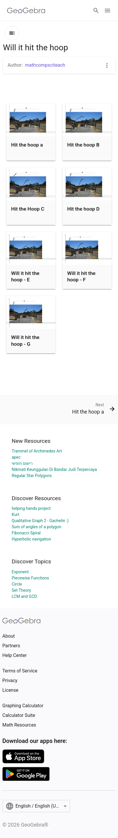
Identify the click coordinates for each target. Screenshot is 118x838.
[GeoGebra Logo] (26, 10)
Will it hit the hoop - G (25, 340)
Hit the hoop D (83, 209)
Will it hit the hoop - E (25, 276)
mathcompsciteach (45, 65)
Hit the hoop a (27, 145)
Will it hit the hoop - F (81, 276)
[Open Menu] (107, 10)
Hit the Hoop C (27, 209)
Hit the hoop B (83, 145)
